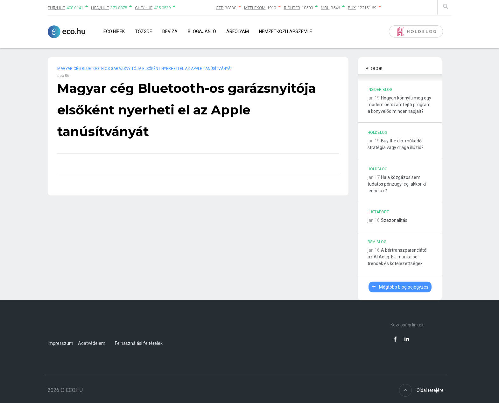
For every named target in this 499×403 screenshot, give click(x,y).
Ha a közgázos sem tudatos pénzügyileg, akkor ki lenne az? (397, 184)
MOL (325, 7)
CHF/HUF (143, 7)
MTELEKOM (254, 7)
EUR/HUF (56, 7)
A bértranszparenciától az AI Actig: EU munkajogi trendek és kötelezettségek (397, 257)
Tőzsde (143, 31)
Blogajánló (202, 31)
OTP (219, 7)
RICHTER (292, 7)
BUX (352, 7)
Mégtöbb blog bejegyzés (400, 287)
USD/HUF (100, 7)
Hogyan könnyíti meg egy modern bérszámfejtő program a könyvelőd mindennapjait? (399, 104)
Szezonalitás (394, 220)
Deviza (170, 31)
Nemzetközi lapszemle (285, 31)
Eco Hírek (114, 31)
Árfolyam (237, 31)
